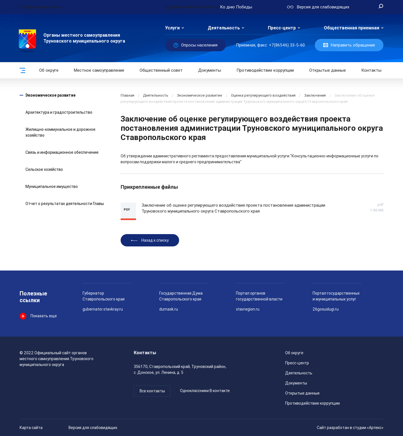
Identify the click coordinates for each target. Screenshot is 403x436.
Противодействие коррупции (265, 70)
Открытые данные (302, 393)
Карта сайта (31, 427)
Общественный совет (161, 70)
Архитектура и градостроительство (58, 112)
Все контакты (152, 391)
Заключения (315, 95)
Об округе (48, 70)
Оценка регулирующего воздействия (263, 95)
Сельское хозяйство (44, 169)
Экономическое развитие (50, 95)
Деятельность (224, 28)
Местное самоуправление (99, 70)
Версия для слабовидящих (93, 427)
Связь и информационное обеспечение (62, 152)
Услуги (172, 28)
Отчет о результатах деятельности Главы (64, 203)
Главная (127, 95)
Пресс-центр (282, 28)
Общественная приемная (351, 28)
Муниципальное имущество (51, 186)
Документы (209, 70)
